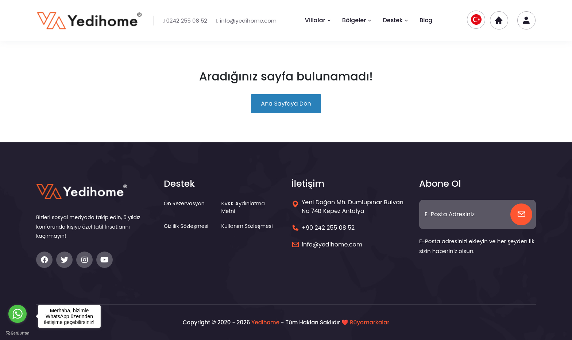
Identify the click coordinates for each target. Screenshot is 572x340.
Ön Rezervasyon (184, 203)
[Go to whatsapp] (17, 314)
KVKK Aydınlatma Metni (243, 207)
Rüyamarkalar (369, 322)
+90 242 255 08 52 (328, 228)
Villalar (318, 20)
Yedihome (265, 322)
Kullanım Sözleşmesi (247, 226)
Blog (426, 20)
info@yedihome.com (246, 20)
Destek (396, 20)
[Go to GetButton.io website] (17, 333)
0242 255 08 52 (185, 20)
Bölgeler (357, 20)
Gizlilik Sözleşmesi (186, 226)
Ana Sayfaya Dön (286, 103)
